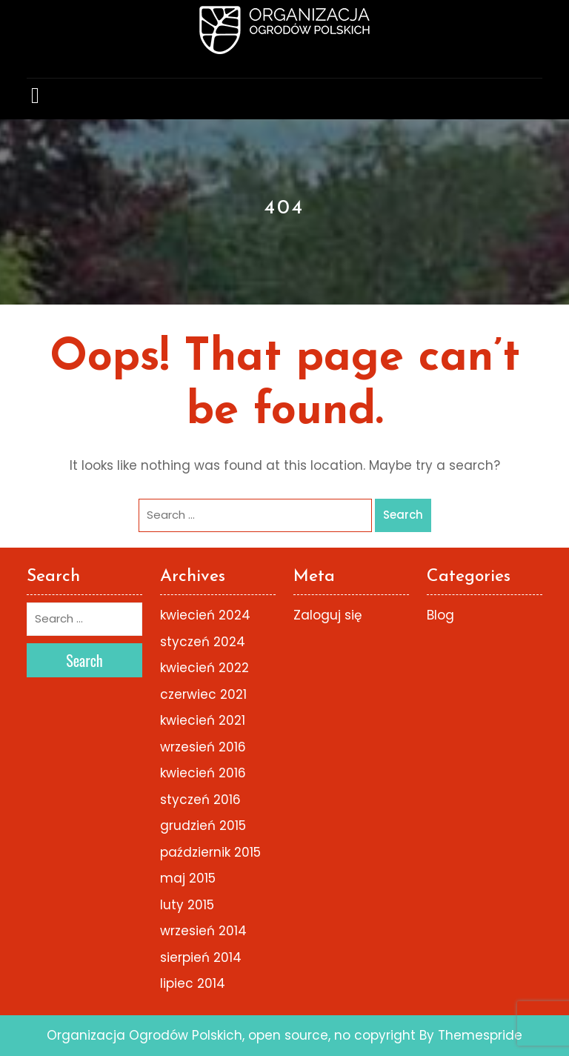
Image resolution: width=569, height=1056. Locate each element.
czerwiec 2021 (203, 694)
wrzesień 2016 (203, 747)
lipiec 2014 (192, 983)
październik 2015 (210, 852)
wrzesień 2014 (203, 931)
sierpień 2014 (201, 957)
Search (403, 514)
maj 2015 (188, 878)
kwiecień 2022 (204, 668)
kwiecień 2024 (205, 615)
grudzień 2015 (203, 825)
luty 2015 (187, 905)
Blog (440, 615)
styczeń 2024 (202, 642)
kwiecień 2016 (203, 773)
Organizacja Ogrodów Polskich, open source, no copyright (231, 1035)
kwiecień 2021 (202, 720)
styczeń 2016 (200, 799)
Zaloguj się (327, 615)
